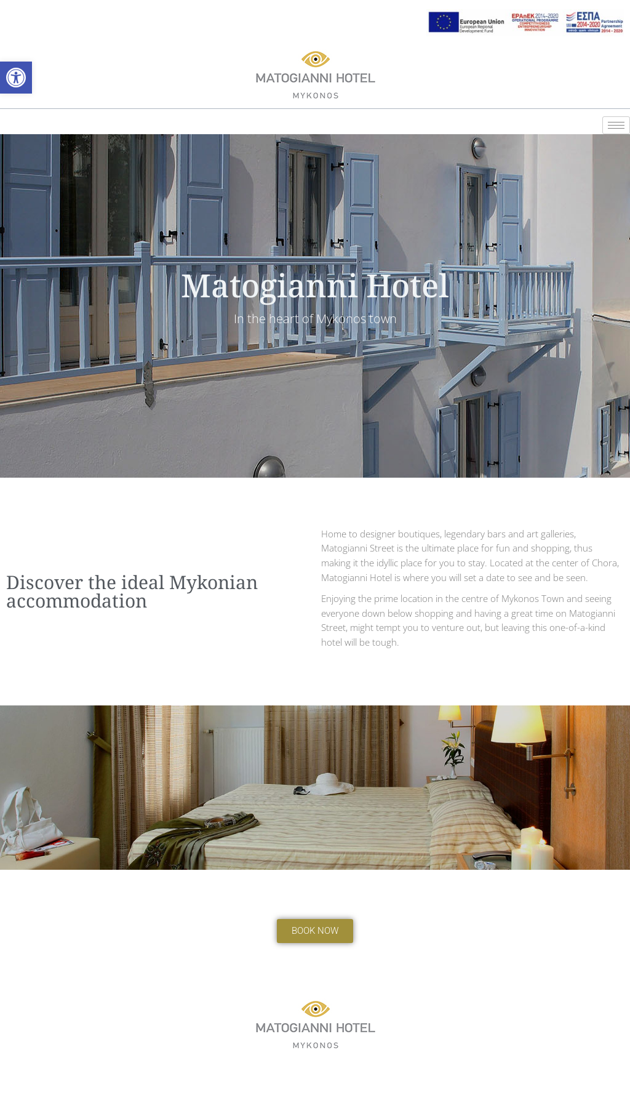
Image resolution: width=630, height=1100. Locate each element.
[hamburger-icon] (616, 125)
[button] (16, 78)
